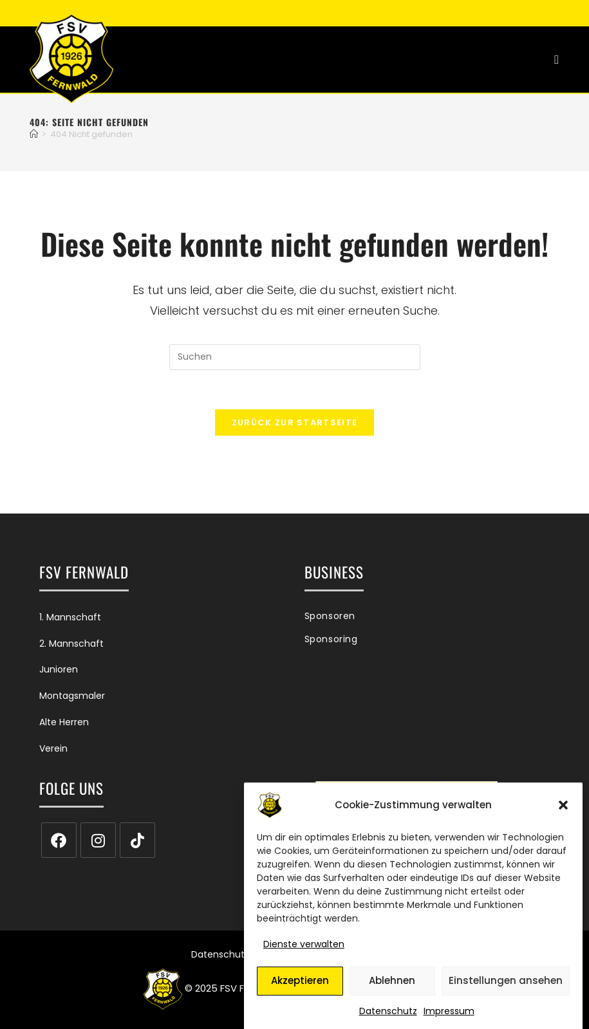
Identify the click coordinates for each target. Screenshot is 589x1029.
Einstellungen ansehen (506, 988)
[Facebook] (59, 840)
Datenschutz (388, 1018)
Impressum (449, 1018)
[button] (563, 812)
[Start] (34, 134)
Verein (53, 748)
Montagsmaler (72, 695)
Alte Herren (64, 722)
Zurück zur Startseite (294, 422)
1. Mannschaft (70, 617)
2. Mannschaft (71, 643)
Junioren (58, 669)
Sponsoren (329, 615)
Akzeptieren (300, 988)
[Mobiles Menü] (556, 59)
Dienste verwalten (303, 951)
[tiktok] (137, 840)
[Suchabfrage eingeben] (294, 357)
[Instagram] (98, 840)
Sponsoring (331, 639)
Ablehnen (392, 988)
